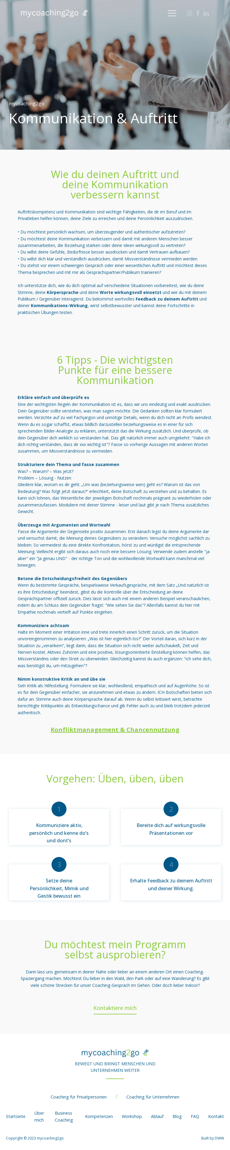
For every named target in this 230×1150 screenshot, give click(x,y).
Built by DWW (212, 1138)
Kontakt (216, 1116)
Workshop (132, 1116)
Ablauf (157, 1116)
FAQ (195, 1116)
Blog (177, 1116)
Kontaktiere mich (115, 1007)
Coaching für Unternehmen (152, 1097)
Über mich (39, 1116)
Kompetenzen (99, 1116)
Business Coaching (64, 1116)
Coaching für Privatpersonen (79, 1097)
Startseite (15, 1116)
